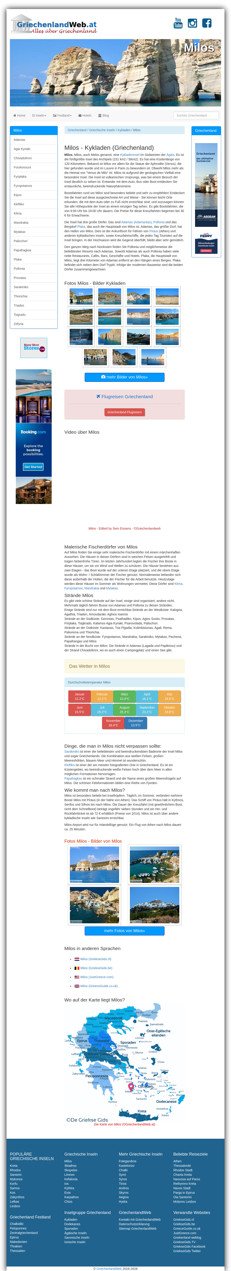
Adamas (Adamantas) (136, 222)
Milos (68, 1161)
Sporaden (71, 1228)
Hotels (84, 115)
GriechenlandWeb (109, 1269)
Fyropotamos (73, 588)
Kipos (18, 195)
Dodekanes (72, 1224)
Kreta (13, 1165)
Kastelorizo (126, 1165)
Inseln (39, 115)
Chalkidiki (16, 1224)
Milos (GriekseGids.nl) (93, 959)
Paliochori (20, 241)
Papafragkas (73, 778)
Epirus (14, 1237)
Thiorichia (20, 296)
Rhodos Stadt (183, 1170)
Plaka (81, 226)
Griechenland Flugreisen (124, 412)
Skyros (124, 1192)
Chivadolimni (23, 158)
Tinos (123, 1183)
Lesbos (15, 1206)
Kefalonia (71, 1179)
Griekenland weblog (187, 1237)
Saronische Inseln (76, 1237)
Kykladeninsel (130, 155)
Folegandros (127, 1161)
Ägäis (170, 155)
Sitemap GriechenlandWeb (137, 1228)
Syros (123, 1179)
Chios (68, 1201)
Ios (66, 1183)
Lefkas (14, 1201)
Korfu (13, 1183)
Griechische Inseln (102, 130)
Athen (177, 1161)
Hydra (123, 1201)
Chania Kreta (182, 1174)
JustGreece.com (184, 1233)
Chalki (123, 1170)
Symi (122, 1174)
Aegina (124, 1197)
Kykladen (124, 130)
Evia (67, 1192)
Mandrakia (91, 588)
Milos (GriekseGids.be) (93, 968)
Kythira (69, 1188)
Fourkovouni (22, 167)
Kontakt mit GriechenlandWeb (140, 1219)
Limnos (69, 1174)
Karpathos (71, 1197)
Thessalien (17, 1251)
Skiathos (70, 1165)
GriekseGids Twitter (187, 1251)
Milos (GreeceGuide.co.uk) (96, 986)
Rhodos (15, 1170)
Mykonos (16, 1179)
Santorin (16, 1174)
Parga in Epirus (184, 1192)
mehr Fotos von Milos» (124, 930)
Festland (62, 115)
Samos (15, 1188)
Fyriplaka (20, 176)
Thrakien (16, 1246)
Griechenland (77, 130)
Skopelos (71, 1170)
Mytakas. (112, 588)
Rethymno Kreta (184, 1183)
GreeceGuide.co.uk (187, 1228)
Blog (103, 115)
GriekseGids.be (184, 1224)
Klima (178, 584)
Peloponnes (18, 1228)
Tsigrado (20, 314)
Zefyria (18, 324)
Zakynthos (17, 1197)
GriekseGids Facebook (189, 1246)
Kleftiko (69, 765)
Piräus (153, 231)
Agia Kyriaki (22, 149)
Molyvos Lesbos (184, 1201)
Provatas (20, 278)
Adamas (19, 139)
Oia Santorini (182, 1197)
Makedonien (18, 1242)
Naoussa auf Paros (186, 1179)
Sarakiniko (71, 751)
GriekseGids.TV (184, 1242)
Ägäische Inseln (75, 1233)
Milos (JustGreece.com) (94, 977)
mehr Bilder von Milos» (124, 377)
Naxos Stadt (182, 1188)
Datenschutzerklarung (134, 1224)
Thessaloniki (182, 1165)
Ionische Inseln (74, 1242)
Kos (12, 1192)
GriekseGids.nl (183, 1219)
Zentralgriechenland (24, 1233)
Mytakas (19, 232)
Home (19, 115)
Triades (19, 305)
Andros (124, 1188)
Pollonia (159, 222)
